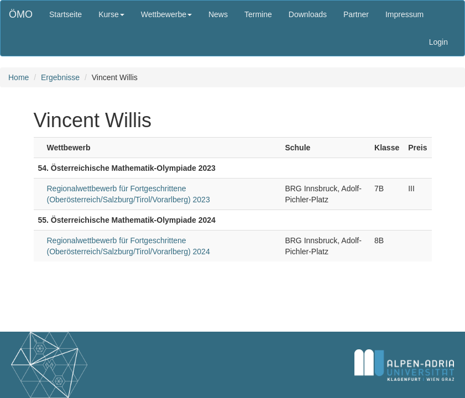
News (218, 14)
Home (18, 77)
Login (438, 42)
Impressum (404, 14)
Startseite (65, 14)
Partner (356, 14)
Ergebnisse (60, 77)
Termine (258, 14)
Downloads (308, 14)
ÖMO (21, 14)
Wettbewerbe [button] (166, 14)
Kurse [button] (111, 14)
